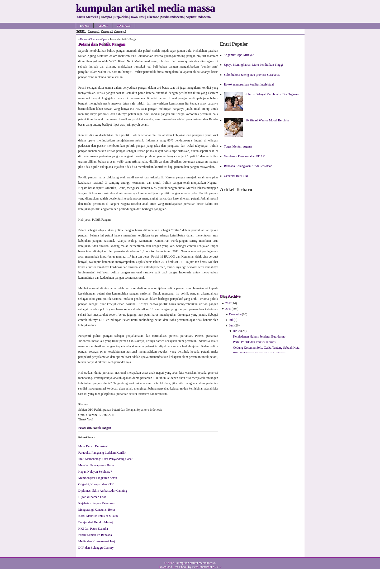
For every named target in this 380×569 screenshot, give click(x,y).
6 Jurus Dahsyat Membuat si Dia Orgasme (272, 94)
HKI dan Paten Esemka (93, 528)
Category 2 (107, 31)
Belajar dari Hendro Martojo (96, 522)
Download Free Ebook (173, 567)
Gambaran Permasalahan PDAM (244, 156)
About (103, 25)
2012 (228, 303)
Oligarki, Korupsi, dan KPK (96, 484)
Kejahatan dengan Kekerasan (96, 503)
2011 (228, 309)
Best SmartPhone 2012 (206, 567)
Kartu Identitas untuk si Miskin (98, 516)
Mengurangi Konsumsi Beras (97, 509)
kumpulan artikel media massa (195, 563)
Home (84, 25)
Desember (235, 314)
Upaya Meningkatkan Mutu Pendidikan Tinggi (253, 65)
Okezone (94, 39)
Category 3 (120, 31)
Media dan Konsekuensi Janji (97, 541)
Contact (123, 25)
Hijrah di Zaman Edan (92, 497)
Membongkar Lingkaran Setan (97, 478)
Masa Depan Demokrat (93, 446)
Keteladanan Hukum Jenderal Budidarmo (259, 336)
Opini (104, 39)
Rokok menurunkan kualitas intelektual (249, 84)
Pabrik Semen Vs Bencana (95, 535)
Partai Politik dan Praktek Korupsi (255, 342)
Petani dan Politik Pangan (94, 428)
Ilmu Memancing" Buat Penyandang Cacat (105, 459)
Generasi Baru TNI (236, 176)
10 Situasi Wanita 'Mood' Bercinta (267, 120)
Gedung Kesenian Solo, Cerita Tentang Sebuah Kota (266, 347)
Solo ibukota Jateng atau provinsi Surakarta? (252, 75)
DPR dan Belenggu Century (96, 547)
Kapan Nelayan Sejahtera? (95, 471)
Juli (231, 320)
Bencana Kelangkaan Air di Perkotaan (248, 166)
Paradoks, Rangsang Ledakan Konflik (102, 452)
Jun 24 (237, 331)
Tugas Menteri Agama (238, 146)
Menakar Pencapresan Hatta (96, 465)
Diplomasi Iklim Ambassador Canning (102, 490)
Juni (231, 325)
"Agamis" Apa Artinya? (239, 55)
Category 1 (93, 31)
